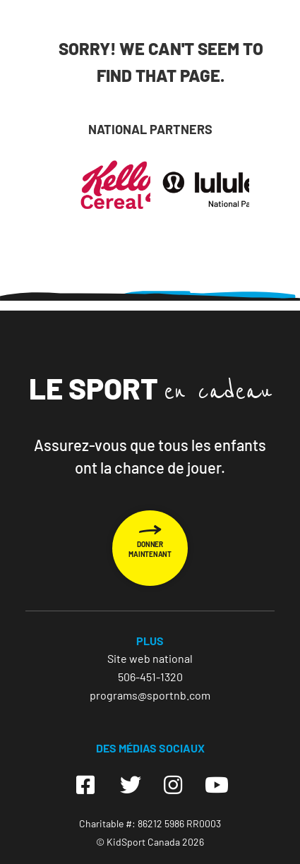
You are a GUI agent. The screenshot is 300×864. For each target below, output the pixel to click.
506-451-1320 (150, 676)
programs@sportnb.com (150, 695)
